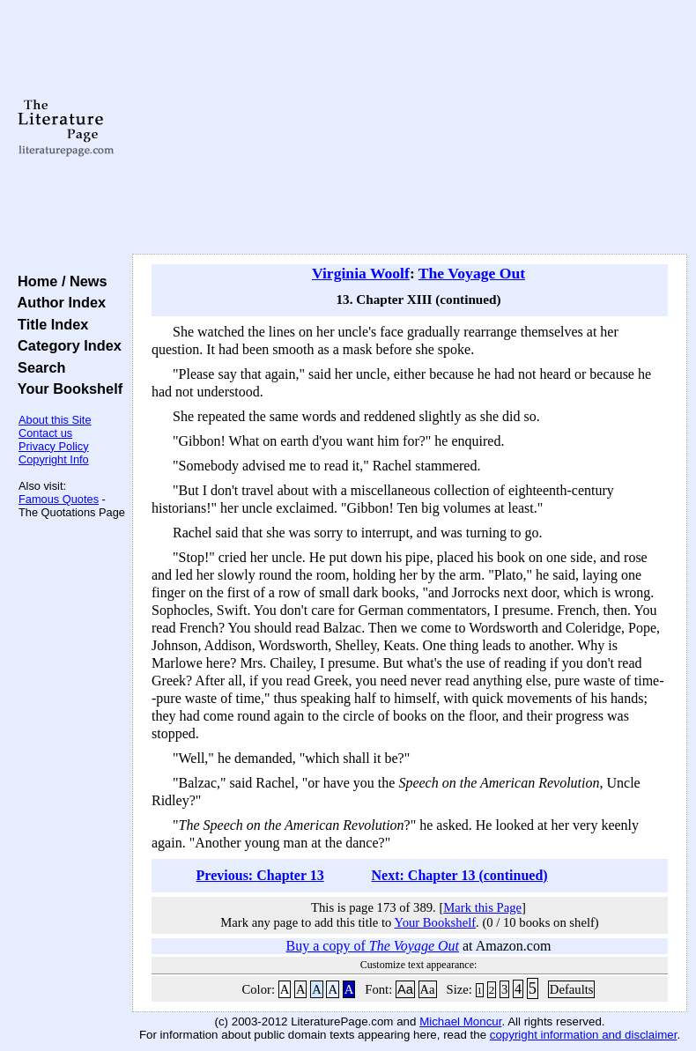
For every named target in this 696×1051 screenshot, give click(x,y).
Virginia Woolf (361, 273)
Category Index (66, 345)
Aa (405, 989)
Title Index (49, 324)
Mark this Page (482, 907)
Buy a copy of (372, 945)
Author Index (58, 302)
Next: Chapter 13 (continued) (460, 875)
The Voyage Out (471, 273)
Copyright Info (54, 459)
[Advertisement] (410, 127)
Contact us (45, 433)
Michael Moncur (460, 1021)
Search (37, 367)
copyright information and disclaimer (583, 1034)
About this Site (55, 419)
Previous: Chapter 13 (260, 875)
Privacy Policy (54, 446)
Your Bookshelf (66, 388)
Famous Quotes (59, 499)
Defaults (572, 989)
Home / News (58, 281)
